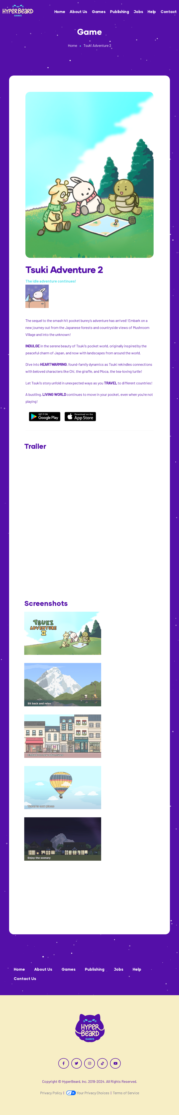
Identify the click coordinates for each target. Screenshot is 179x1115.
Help (152, 11)
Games (99, 11)
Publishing (119, 11)
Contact (169, 11)
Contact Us (25, 978)
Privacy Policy (51, 1093)
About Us (78, 11)
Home (59, 11)
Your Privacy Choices (87, 1093)
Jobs (138, 11)
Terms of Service (126, 1093)
